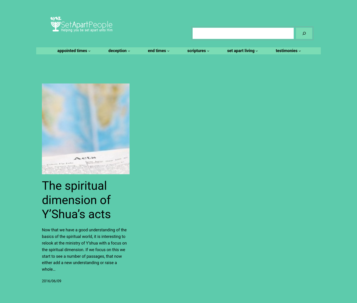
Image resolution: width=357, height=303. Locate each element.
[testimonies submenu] (287, 50)
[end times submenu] (158, 50)
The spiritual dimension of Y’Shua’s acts (76, 200)
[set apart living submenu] (242, 50)
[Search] (304, 33)
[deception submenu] (118, 50)
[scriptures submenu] (197, 50)
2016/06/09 (51, 281)
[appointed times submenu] (73, 50)
